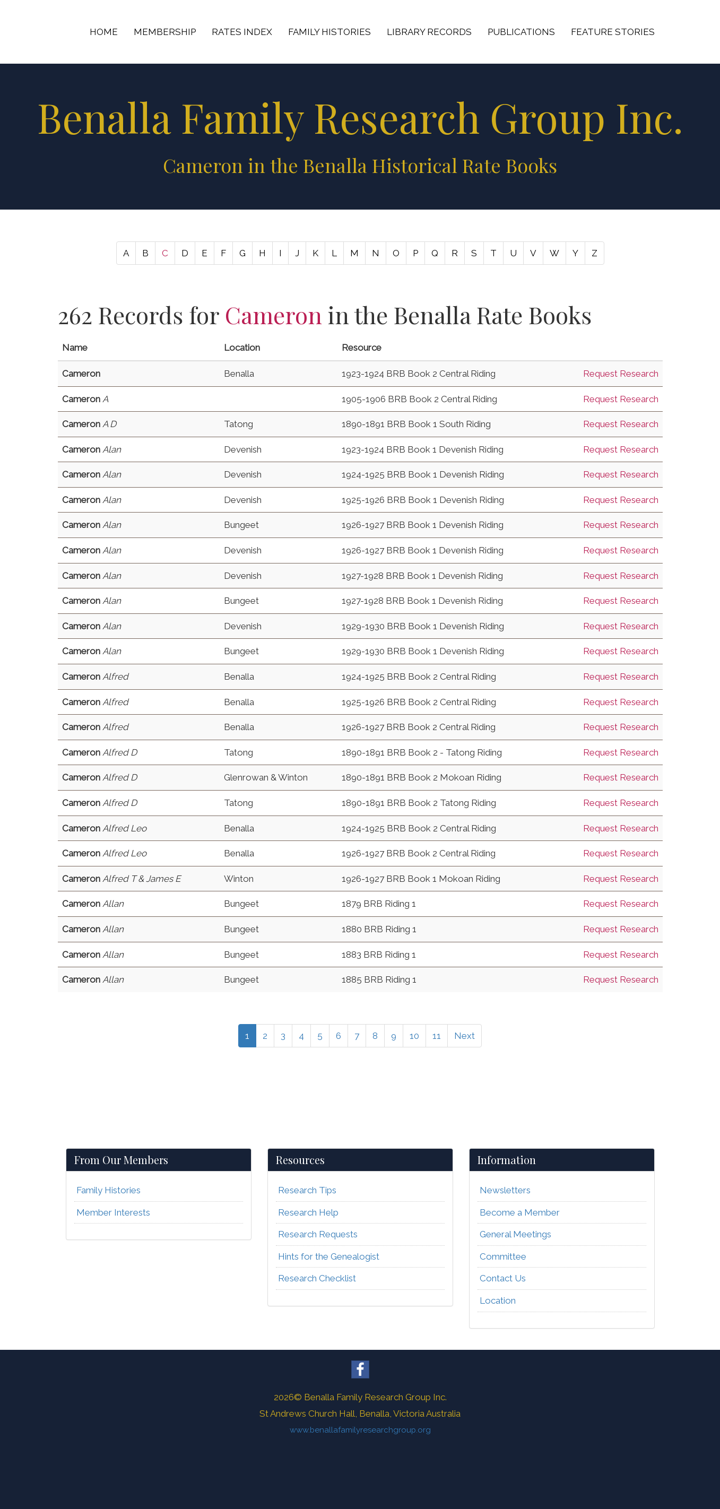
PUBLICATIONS (521, 32)
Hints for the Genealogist (328, 1256)
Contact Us (503, 1278)
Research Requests (318, 1234)
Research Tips (307, 1190)
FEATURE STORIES (613, 32)
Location (498, 1300)
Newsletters (505, 1190)
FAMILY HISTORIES (329, 32)
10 (414, 1035)
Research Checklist (317, 1278)
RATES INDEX (242, 32)
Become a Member (520, 1212)
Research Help (308, 1212)
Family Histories (108, 1190)
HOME (104, 32)
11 (436, 1035)
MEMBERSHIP (165, 32)
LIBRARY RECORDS (429, 32)
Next (464, 1035)
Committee (503, 1256)
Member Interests (113, 1212)
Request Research (620, 373)
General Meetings (515, 1234)
